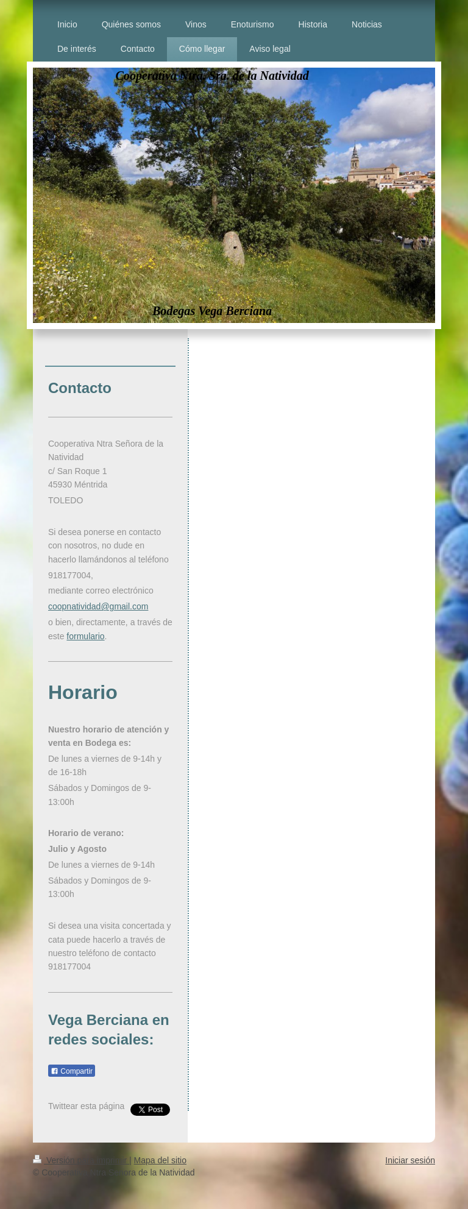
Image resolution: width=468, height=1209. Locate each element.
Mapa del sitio (160, 1160)
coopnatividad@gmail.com (98, 606)
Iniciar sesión (410, 1160)
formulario (85, 636)
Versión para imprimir (81, 1160)
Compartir (72, 1071)
